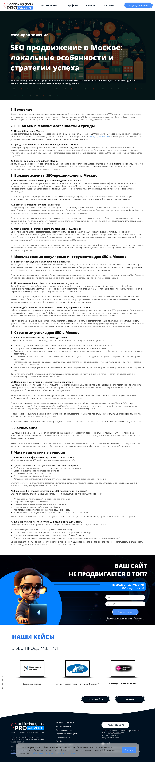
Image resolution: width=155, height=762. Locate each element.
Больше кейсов (96, 699)
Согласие (114, 620)
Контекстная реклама (65, 723)
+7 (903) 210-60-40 (138, 5)
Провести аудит (125, 612)
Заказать (130, 699)
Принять (129, 750)
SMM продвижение (64, 730)
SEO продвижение (63, 726)
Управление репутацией (66, 734)
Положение (138, 618)
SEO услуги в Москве (99, 136)
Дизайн (59, 741)
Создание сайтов (63, 737)
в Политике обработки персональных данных (54, 753)
